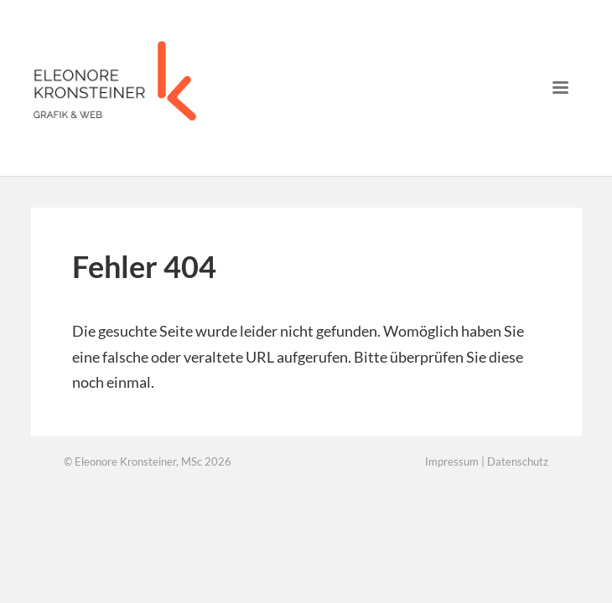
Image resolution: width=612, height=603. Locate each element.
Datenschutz (517, 461)
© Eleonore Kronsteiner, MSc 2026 (147, 461)
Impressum (452, 461)
